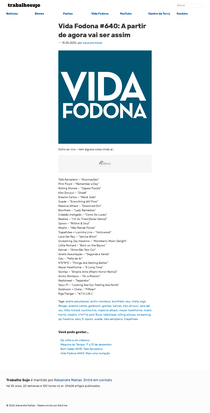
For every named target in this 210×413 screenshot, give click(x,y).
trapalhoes (131, 319)
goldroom (94, 306)
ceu (127, 301)
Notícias (12, 13)
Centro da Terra (159, 13)
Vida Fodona (99, 13)
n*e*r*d (83, 314)
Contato (182, 13)
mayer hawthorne (130, 310)
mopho (72, 314)
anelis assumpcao (77, 301)
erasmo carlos (78, 306)
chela (135, 301)
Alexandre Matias (92, 43)
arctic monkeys (100, 301)
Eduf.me (62, 405)
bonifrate (118, 301)
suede (98, 319)
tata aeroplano (113, 319)
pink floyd (95, 314)
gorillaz (106, 306)
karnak (117, 306)
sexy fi (79, 319)
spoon (89, 319)
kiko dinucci (130, 306)
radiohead (109, 314)
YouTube (126, 13)
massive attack (108, 310)
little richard (72, 310)
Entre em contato (98, 380)
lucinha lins (88, 310)
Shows (39, 13)
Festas (68, 13)
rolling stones (126, 314)
